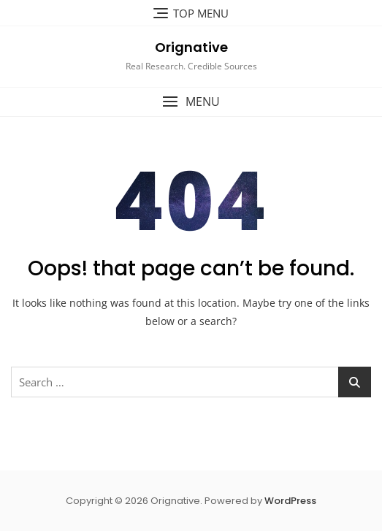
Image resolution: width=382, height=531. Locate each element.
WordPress (290, 501)
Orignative (191, 47)
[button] (191, 102)
